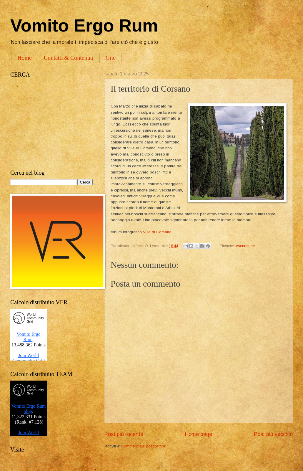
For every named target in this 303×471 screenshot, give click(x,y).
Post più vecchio (273, 434)
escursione (245, 246)
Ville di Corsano (157, 232)
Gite (111, 57)
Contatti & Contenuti (69, 57)
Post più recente (123, 434)
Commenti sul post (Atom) (144, 446)
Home (24, 57)
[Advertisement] (51, 124)
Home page (198, 434)
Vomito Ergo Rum (84, 25)
